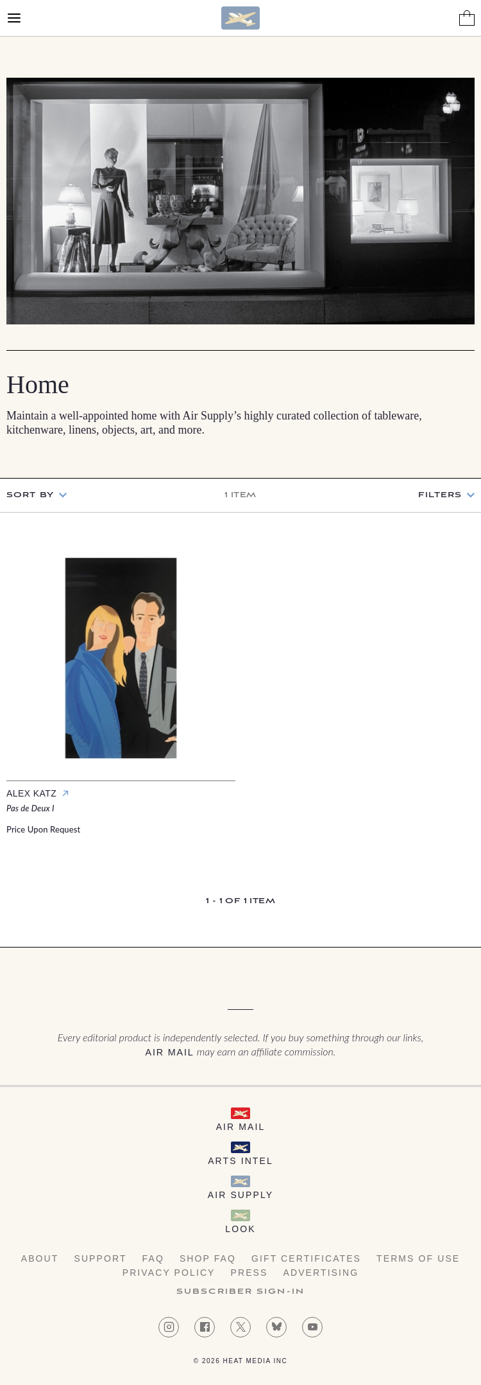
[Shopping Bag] (467, 18)
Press (249, 1272)
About (40, 1258)
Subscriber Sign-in (240, 1291)
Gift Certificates (306, 1258)
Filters (440, 495)
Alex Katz (31, 793)
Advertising (321, 1272)
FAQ (153, 1258)
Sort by (30, 495)
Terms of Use (418, 1258)
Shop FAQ (208, 1258)
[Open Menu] (14, 18)
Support (100, 1258)
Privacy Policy (168, 1272)
